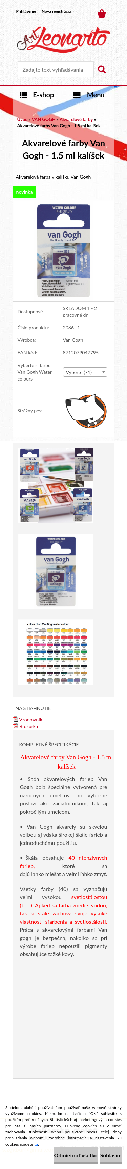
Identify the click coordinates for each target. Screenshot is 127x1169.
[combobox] (85, 372)
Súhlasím (111, 1155)
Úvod (22, 119)
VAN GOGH (44, 119)
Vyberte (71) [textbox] (79, 372)
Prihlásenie (26, 11)
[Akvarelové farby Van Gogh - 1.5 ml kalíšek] (63, 203)
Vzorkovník (27, 719)
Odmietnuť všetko (75, 1155)
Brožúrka (25, 726)
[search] (101, 69)
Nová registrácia (56, 11)
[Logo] (63, 40)
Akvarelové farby (76, 119)
